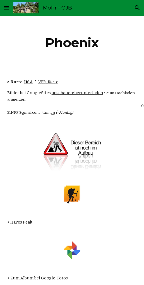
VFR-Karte (48, 81)
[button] (6, 7)
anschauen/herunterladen (77, 92)
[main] (72, 42)
